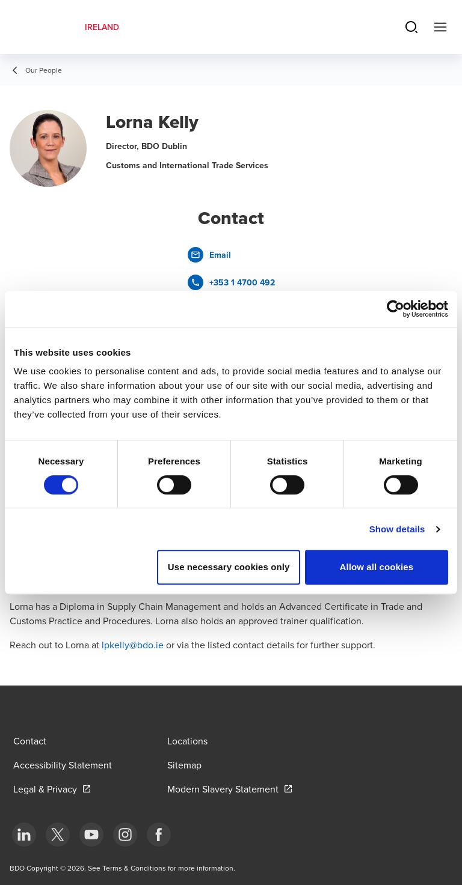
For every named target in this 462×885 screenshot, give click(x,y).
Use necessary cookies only (229, 567)
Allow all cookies (377, 567)
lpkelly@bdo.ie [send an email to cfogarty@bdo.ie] (133, 644)
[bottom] (24, 834)
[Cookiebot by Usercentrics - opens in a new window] (395, 309)
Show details (397, 529)
